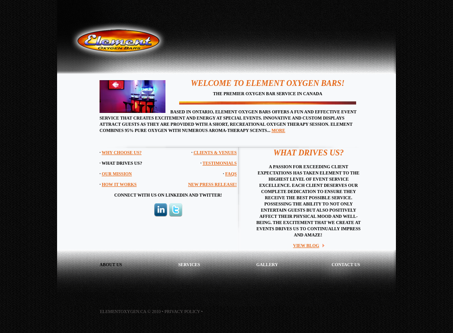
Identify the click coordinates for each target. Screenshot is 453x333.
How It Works (119, 184)
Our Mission (117, 173)
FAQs (231, 173)
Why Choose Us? (122, 152)
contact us (345, 264)
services (189, 264)
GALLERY (267, 264)
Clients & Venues (215, 152)
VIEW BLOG (306, 245)
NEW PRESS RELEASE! (212, 184)
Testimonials (220, 163)
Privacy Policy (182, 311)
